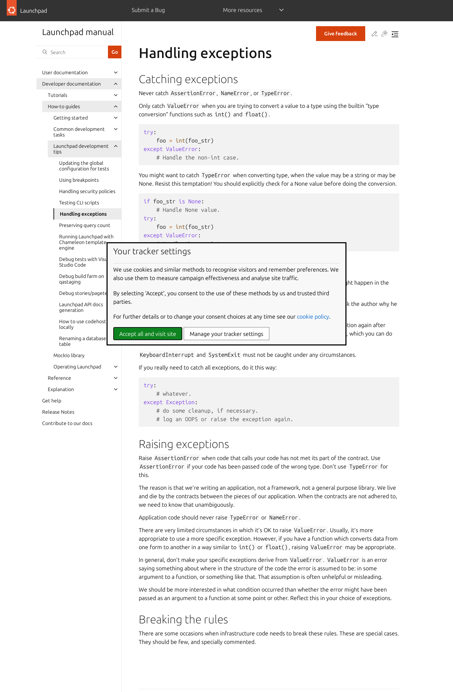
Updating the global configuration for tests (84, 165)
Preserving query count (84, 225)
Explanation (61, 389)
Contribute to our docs (67, 423)
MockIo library (69, 355)
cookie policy (313, 316)
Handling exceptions (83, 214)
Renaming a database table (82, 341)
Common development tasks (79, 132)
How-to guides (64, 106)
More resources (242, 10)
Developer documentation (71, 84)
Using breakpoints (79, 180)
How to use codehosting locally (86, 324)
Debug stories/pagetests (86, 293)
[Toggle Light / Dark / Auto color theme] (384, 34)
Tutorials (57, 95)
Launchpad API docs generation (81, 307)
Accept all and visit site (147, 334)
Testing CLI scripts (79, 202)
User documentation (65, 72)
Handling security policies (87, 191)
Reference (59, 378)
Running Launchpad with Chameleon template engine (86, 242)
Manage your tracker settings (226, 334)
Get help (51, 400)
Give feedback (340, 33)
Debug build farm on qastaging (81, 279)
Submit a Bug (148, 10)
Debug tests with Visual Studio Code (85, 262)
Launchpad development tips (81, 149)
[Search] (72, 52)
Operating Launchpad (77, 367)
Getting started (70, 118)
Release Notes (58, 412)
